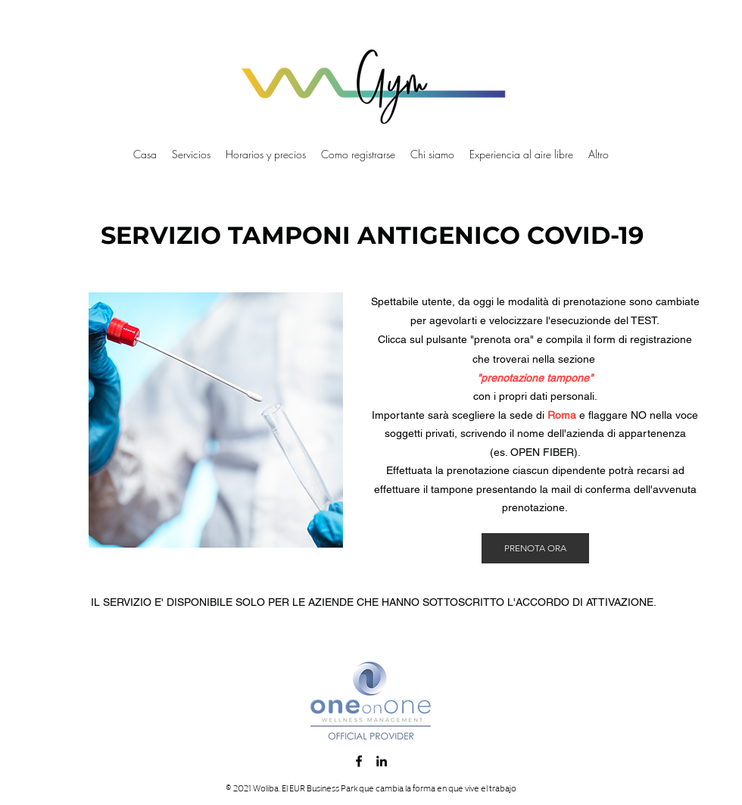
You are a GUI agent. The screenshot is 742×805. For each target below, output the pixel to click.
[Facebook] (358, 761)
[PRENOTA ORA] (535, 548)
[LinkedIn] (381, 761)
